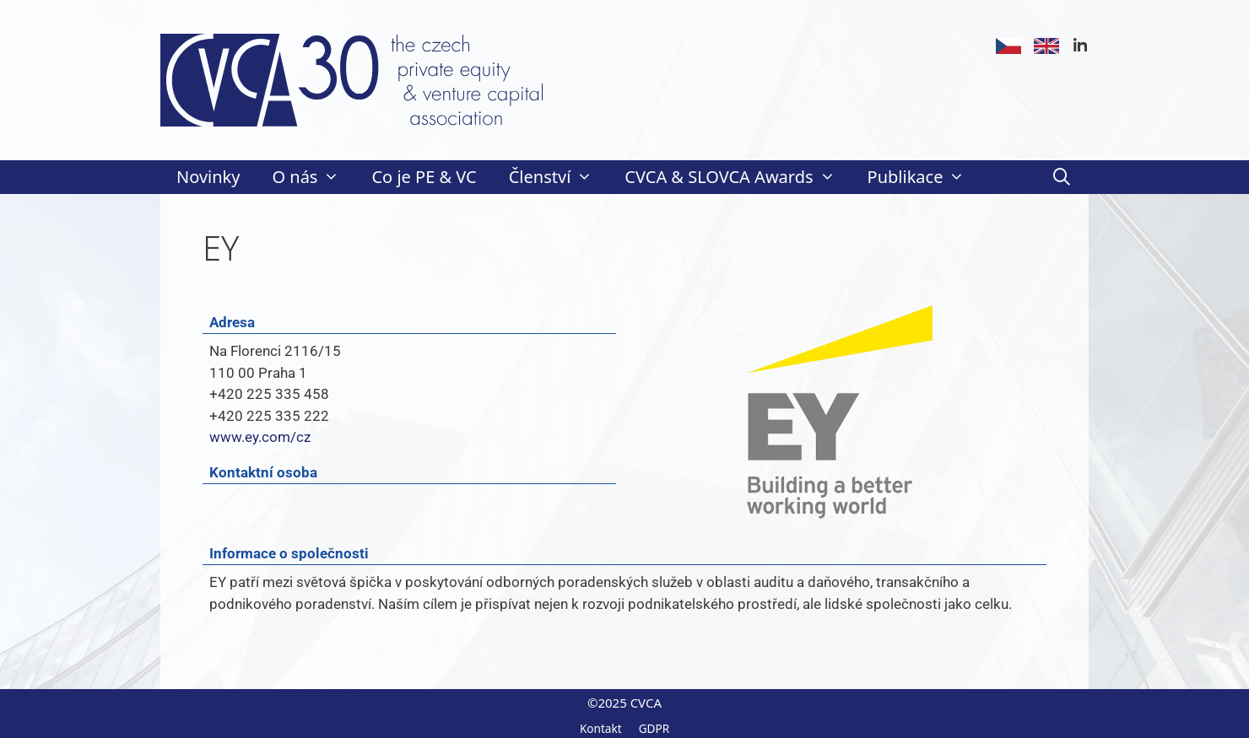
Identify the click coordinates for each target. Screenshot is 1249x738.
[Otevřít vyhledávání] (1062, 177)
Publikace (924, 177)
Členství (559, 177)
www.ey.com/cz (260, 436)
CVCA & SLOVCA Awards (737, 177)
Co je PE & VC (423, 176)
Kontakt (601, 728)
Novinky (208, 176)
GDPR (654, 728)
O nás (313, 177)
